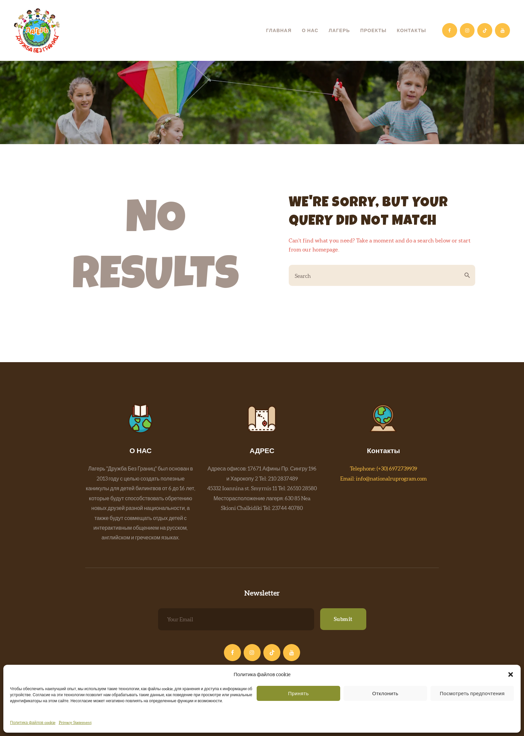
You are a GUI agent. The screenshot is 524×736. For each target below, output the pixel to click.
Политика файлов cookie (32, 722)
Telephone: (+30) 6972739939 (383, 468)
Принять (298, 693)
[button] (510, 674)
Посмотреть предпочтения (472, 693)
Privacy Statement (75, 722)
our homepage (320, 249)
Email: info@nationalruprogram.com (383, 479)
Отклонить (385, 693)
